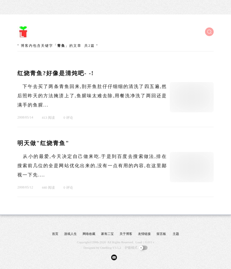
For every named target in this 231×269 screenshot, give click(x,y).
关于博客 (126, 233)
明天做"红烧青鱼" (43, 143)
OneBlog (106, 247)
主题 (176, 233)
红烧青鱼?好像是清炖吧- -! (55, 73)
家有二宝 (107, 233)
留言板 (161, 233)
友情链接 (144, 233)
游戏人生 (70, 233)
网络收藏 (89, 233)
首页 (55, 233)
